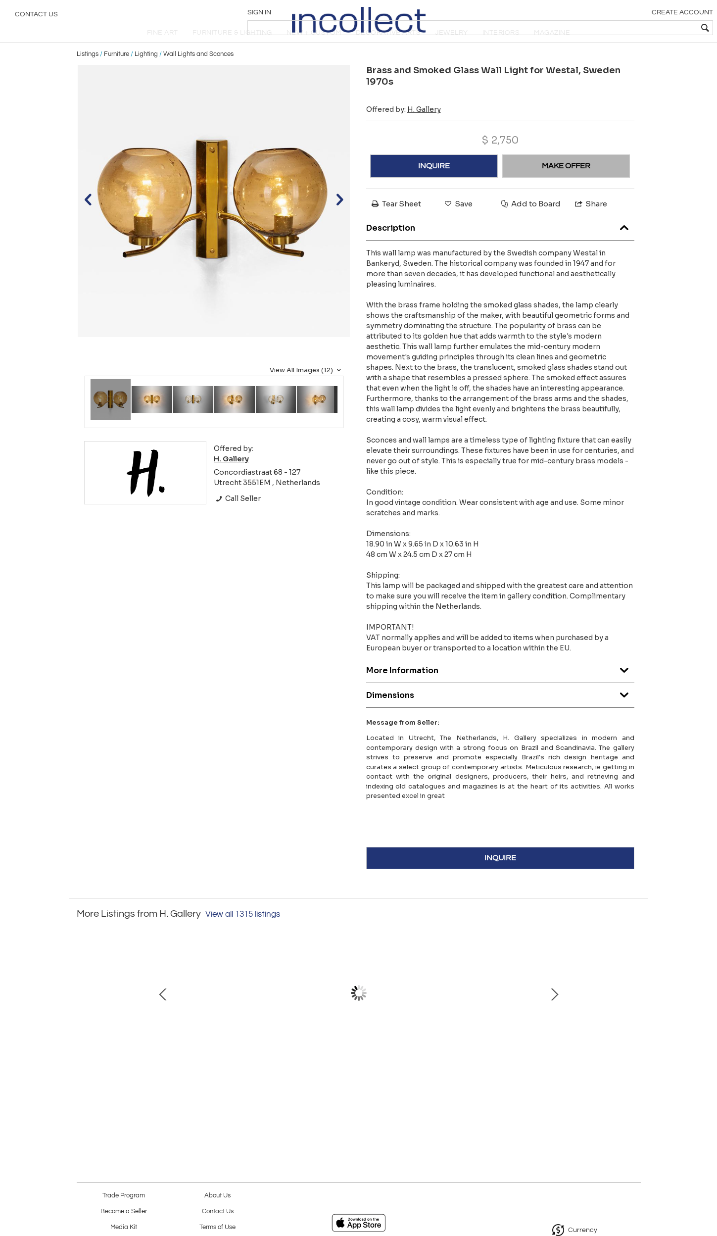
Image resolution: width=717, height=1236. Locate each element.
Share (590, 225)
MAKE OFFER (566, 187)
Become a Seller (123, 1211)
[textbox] (638, 28)
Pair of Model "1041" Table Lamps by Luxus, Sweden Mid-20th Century (564, 1070)
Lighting (146, 75)
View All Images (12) (306, 392)
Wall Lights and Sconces (198, 75)
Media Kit (123, 1227)
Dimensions (500, 714)
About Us (217, 1195)
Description (500, 247)
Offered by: (403, 130)
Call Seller (237, 519)
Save (458, 225)
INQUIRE (434, 187)
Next (633, 1024)
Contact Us (36, 17)
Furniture (116, 75)
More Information (500, 689)
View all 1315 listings (242, 935)
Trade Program (123, 1195)
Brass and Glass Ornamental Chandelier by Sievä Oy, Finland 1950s (148, 1070)
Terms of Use (217, 1227)
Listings (87, 75)
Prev (84, 1024)
